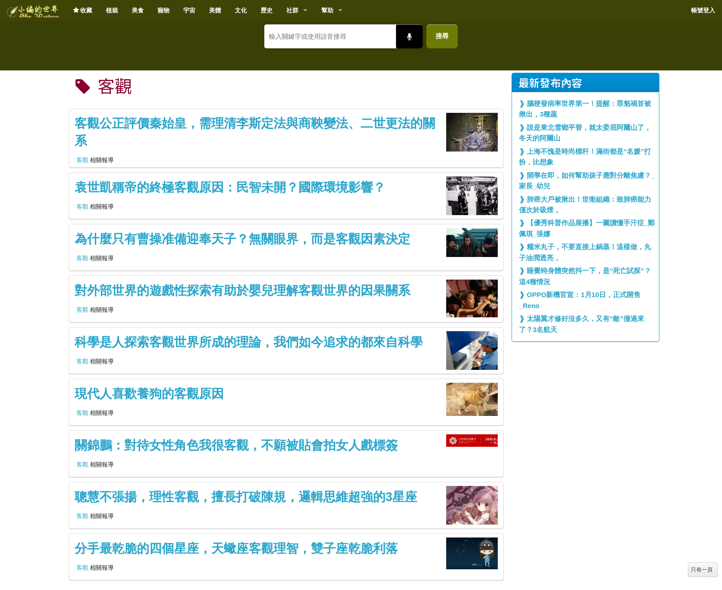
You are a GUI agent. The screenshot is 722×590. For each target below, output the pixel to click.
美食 (138, 10)
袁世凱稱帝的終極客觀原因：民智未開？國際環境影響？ (230, 187)
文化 (241, 10)
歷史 (267, 10)
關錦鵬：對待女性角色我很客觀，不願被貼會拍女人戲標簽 (236, 445)
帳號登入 (703, 10)
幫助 (327, 10)
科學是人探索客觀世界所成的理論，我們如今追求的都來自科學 (249, 342)
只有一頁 (702, 570)
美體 (215, 10)
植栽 (112, 10)
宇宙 (189, 10)
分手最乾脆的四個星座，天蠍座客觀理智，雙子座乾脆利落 (236, 548)
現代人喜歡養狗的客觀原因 (149, 394)
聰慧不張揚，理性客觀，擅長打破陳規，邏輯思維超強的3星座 (246, 497)
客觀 (82, 160)
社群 (292, 10)
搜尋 (442, 36)
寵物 (163, 10)
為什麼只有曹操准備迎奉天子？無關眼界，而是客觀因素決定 (242, 239)
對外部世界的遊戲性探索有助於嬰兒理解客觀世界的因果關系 (242, 291)
